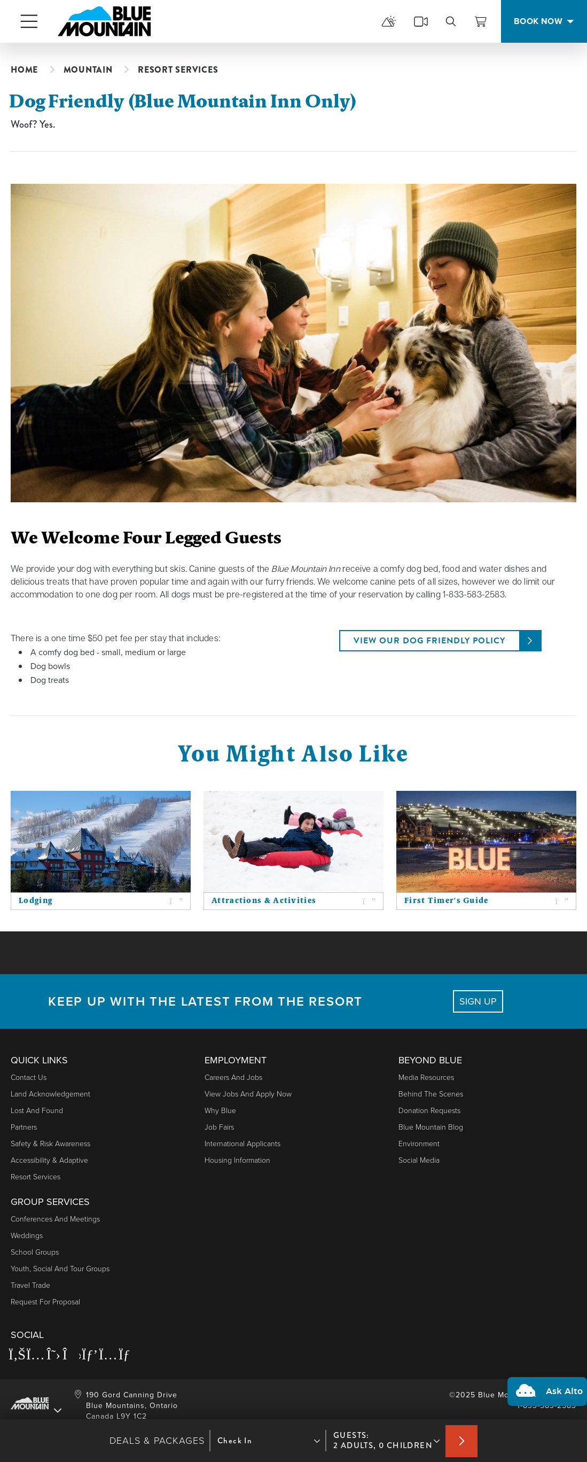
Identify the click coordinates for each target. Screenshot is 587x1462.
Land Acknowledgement (50, 1094)
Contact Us (28, 1077)
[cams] (421, 21)
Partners (24, 1127)
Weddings (27, 1235)
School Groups (35, 1252)
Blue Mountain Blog (430, 1127)
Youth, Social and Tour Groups (60, 1268)
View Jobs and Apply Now (248, 1094)
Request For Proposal (45, 1302)
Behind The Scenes (430, 1094)
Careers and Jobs (233, 1077)
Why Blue (220, 1110)
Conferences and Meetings (55, 1219)
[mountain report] (389, 21)
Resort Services (35, 1177)
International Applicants (242, 1143)
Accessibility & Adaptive (49, 1160)
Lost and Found (37, 1110)
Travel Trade (30, 1285)
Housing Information (237, 1160)
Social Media (419, 1160)
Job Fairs (219, 1127)
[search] (451, 21)
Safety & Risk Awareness (50, 1143)
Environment (419, 1143)
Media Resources (426, 1077)
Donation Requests (429, 1110)
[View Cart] (480, 21)
